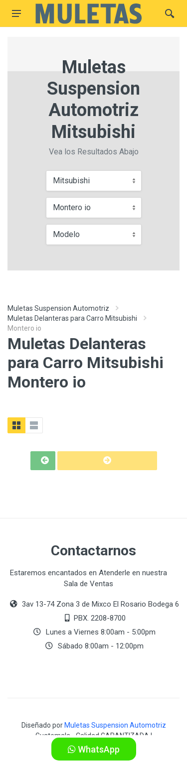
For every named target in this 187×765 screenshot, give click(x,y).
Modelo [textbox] (66, 234)
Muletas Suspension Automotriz (58, 308)
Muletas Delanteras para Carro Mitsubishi (72, 318)
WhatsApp (94, 749)
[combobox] (93, 181)
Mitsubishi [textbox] (71, 180)
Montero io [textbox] (72, 207)
